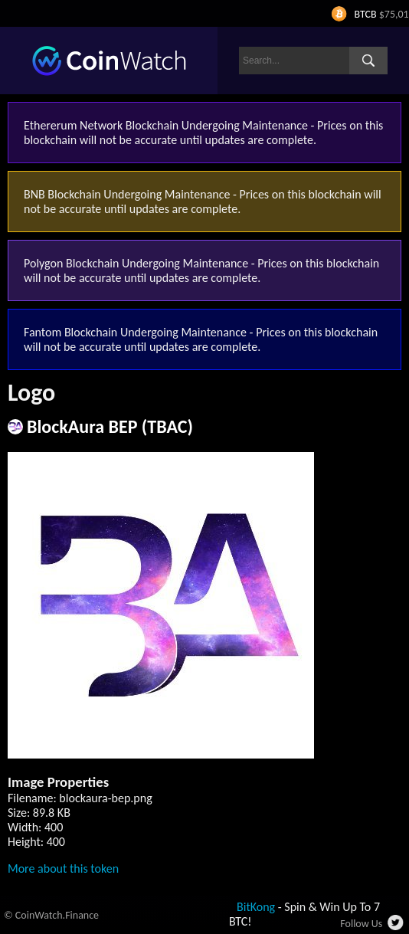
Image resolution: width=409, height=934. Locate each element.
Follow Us (361, 923)
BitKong (256, 907)
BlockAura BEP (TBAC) (110, 426)
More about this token (63, 868)
